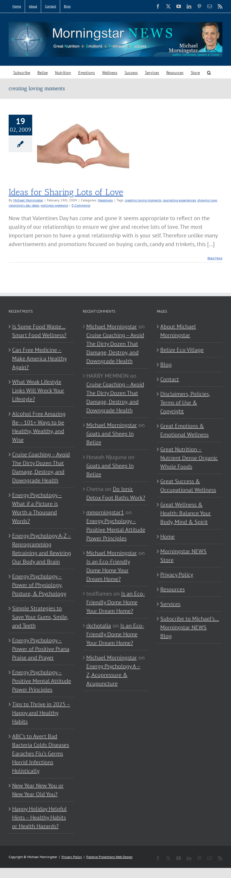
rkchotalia (98, 625)
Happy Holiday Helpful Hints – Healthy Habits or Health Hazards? (39, 817)
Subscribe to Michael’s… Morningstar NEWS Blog (189, 627)
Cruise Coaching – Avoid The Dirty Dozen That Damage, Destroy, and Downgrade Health (41, 467)
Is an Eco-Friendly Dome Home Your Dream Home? (108, 570)
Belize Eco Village (182, 350)
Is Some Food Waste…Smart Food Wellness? (39, 331)
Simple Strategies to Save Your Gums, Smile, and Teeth (40, 617)
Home (167, 536)
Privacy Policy (176, 574)
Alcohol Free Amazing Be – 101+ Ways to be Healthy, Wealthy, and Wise (39, 426)
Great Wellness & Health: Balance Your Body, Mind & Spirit (185, 513)
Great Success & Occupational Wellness (188, 485)
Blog (166, 364)
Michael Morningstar (28, 200)
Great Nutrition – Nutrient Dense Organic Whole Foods (189, 457)
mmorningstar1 (105, 512)
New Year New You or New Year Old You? (38, 790)
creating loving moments (143, 200)
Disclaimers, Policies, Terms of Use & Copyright (185, 402)
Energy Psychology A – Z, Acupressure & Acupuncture (113, 674)
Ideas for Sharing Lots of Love (66, 192)
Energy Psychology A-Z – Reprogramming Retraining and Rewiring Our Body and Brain (41, 548)
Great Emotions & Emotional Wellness (184, 430)
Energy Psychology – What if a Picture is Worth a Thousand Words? (37, 508)
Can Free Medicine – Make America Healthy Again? (39, 358)
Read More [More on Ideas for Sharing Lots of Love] (214, 258)
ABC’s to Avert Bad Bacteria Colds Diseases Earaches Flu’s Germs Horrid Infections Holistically (40, 753)
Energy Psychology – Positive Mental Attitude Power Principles (41, 681)
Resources (172, 589)
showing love (207, 200)
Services (170, 604)
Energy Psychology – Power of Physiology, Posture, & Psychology (39, 585)
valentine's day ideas (24, 205)
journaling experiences (179, 200)
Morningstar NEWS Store (183, 555)
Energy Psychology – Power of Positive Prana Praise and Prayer (40, 649)
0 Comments (81, 205)
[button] (209, 72)
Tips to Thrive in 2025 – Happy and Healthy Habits (41, 712)
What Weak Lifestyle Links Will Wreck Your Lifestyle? (38, 390)
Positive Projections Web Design (109, 857)
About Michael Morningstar (178, 331)
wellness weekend (54, 205)
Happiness (105, 200)
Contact (169, 379)
